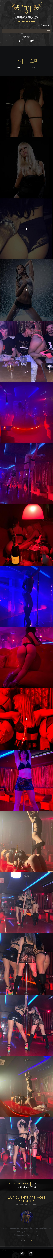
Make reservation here (19, 1184)
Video (33, 67)
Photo (19, 67)
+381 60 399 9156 (44, 26)
